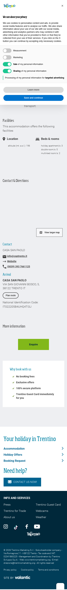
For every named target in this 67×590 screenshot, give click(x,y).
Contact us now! (22, 482)
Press (7, 504)
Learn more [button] (33, 90)
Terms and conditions (48, 570)
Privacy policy (10, 570)
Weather (41, 517)
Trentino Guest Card (48, 504)
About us (9, 517)
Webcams (42, 511)
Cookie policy (27, 570)
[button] (62, 6)
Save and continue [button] (33, 98)
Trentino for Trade (15, 511)
